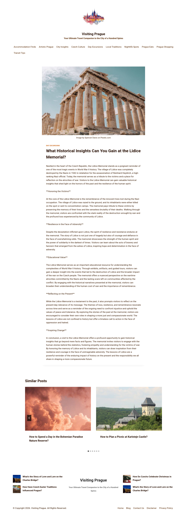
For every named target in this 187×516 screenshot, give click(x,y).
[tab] (88, 451)
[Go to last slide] (29, 418)
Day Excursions (95, 47)
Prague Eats (148, 47)
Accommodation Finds (25, 47)
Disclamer (152, 508)
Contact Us (138, 508)
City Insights (62, 47)
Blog (128, 508)
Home (120, 508)
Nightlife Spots (131, 47)
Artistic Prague (46, 47)
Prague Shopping (165, 47)
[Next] (158, 418)
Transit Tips (19, 53)
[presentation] (58, 409)
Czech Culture (78, 47)
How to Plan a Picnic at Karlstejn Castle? (124, 436)
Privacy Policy (166, 508)
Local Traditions (114, 47)
